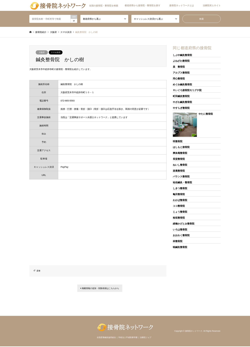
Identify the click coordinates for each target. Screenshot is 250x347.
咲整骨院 (177, 141)
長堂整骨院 (179, 159)
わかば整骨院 (180, 200)
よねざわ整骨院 (181, 60)
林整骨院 (177, 241)
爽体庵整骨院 (180, 153)
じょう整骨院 (180, 211)
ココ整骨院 (179, 205)
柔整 (38, 271)
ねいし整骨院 (180, 164)
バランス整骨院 (181, 176)
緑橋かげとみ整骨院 (183, 223)
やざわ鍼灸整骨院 (182, 102)
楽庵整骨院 (179, 170)
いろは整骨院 (180, 229)
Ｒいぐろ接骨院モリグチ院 (187, 90)
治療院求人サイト (212, 5)
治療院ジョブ (145, 338)
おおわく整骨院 (181, 235)
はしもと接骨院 (181, 147)
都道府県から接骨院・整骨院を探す (142, 5)
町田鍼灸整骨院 (181, 96)
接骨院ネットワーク (193, 331)
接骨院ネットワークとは (181, 5)
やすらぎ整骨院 (181, 108)
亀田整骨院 (179, 194)
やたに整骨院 (206, 113)
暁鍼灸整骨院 (180, 247)
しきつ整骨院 (180, 188)
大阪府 (42, 52)
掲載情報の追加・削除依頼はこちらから (100, 288)
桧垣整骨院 (179, 217)
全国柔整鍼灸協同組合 (106, 338)
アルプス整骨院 (181, 72)
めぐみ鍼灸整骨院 (182, 84)
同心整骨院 (179, 78)
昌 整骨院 (179, 66)
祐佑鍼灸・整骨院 (182, 182)
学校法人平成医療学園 (127, 338)
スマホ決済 (55, 52)
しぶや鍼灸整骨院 (182, 55)
